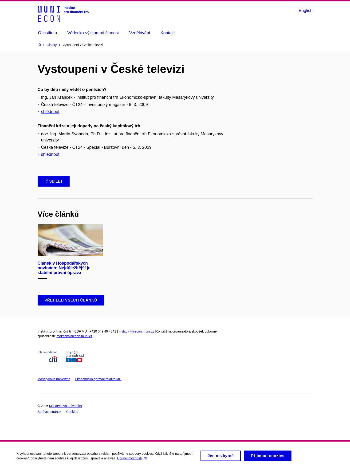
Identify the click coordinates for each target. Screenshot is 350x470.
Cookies (72, 412)
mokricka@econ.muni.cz (74, 336)
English (305, 10)
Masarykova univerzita (54, 379)
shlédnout (50, 111)
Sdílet (54, 181)
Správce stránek (49, 412)
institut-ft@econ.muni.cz (136, 331)
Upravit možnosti (132, 460)
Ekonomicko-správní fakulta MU (98, 379)
